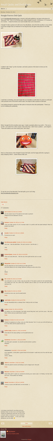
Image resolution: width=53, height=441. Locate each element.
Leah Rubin (8, 300)
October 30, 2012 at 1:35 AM (14, 291)
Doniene (7, 222)
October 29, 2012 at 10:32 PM (20, 254)
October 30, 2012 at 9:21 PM (17, 320)
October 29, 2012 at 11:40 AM (24, 242)
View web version (26, 426)
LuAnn (6, 309)
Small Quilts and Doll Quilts (16, 4)
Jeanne (6, 382)
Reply (6, 217)
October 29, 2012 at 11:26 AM (16, 233)
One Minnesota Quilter (10, 242)
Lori (6, 211)
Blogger (29, 439)
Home (26, 423)
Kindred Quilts (8, 254)
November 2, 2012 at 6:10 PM (18, 339)
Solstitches (7, 339)
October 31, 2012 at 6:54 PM (19, 330)
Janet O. (7, 362)
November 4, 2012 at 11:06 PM (16, 382)
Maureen (7, 371)
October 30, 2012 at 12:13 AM (18, 263)
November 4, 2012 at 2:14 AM (16, 362)
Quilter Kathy (8, 330)
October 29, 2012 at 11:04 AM (14, 211)
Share (3, 204)
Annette (7, 233)
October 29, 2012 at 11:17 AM (16, 222)
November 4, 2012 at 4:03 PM (17, 371)
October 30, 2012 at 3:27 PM (18, 300)
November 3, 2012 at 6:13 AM (18, 350)
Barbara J (7, 320)
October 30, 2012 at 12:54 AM (14, 278)
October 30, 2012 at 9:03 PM (16, 309)
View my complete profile (13, 433)
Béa (6, 291)
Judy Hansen (11, 431)
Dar (5, 278)
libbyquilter (8, 263)
